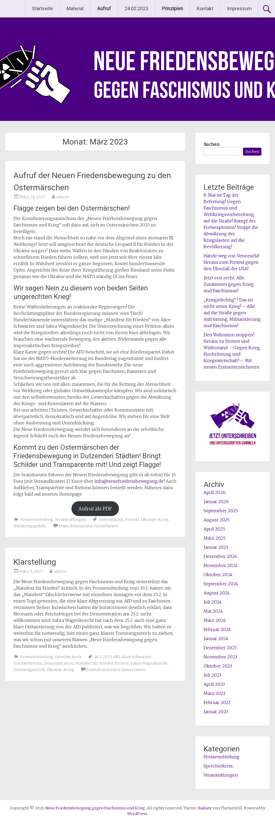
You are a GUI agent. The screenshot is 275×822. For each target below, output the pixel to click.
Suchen (211, 144)
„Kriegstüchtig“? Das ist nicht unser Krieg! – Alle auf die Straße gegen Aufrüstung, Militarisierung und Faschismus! (232, 312)
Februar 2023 (217, 702)
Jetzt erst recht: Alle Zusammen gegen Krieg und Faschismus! (229, 284)
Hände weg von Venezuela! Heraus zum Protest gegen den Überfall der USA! (231, 262)
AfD (116, 656)
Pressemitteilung (36, 519)
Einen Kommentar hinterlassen (88, 526)
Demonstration (59, 663)
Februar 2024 (217, 629)
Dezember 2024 (220, 556)
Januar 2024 (216, 638)
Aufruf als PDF (95, 509)
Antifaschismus (28, 663)
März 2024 (215, 620)
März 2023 (214, 693)
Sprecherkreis (68, 656)
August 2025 (217, 519)
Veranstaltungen (70, 519)
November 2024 (221, 565)
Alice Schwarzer (136, 656)
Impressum (239, 8)
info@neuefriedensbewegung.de (129, 481)
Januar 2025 (216, 547)
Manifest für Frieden (94, 663)
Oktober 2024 (218, 574)
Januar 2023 (216, 711)
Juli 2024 (213, 602)
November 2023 (220, 656)
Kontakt (205, 8)
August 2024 (217, 593)
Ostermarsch (111, 519)
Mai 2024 (213, 611)
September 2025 (221, 510)
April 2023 (214, 684)
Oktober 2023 (218, 666)
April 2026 (215, 492)
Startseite (42, 8)
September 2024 (221, 583)
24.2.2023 (102, 656)
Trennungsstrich (29, 669)
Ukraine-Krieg (154, 519)
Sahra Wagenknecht (149, 663)
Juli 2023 (212, 675)
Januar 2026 (216, 501)
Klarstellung (34, 562)
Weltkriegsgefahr (29, 526)
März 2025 (215, 538)
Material (75, 8)
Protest (132, 519)
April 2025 (214, 529)
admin (62, 196)
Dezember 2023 (220, 647)
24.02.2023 (136, 8)
